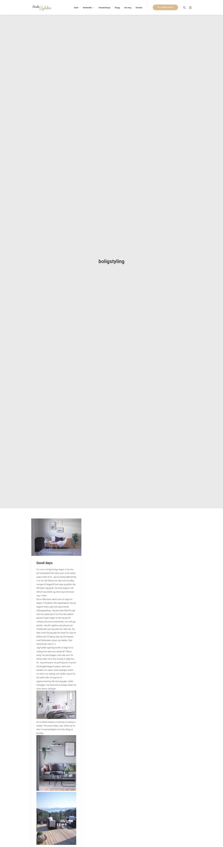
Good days (44, 556)
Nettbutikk (88, 8)
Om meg (127, 8)
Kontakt (139, 8)
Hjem (76, 8)
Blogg (117, 8)
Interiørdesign (105, 8)
